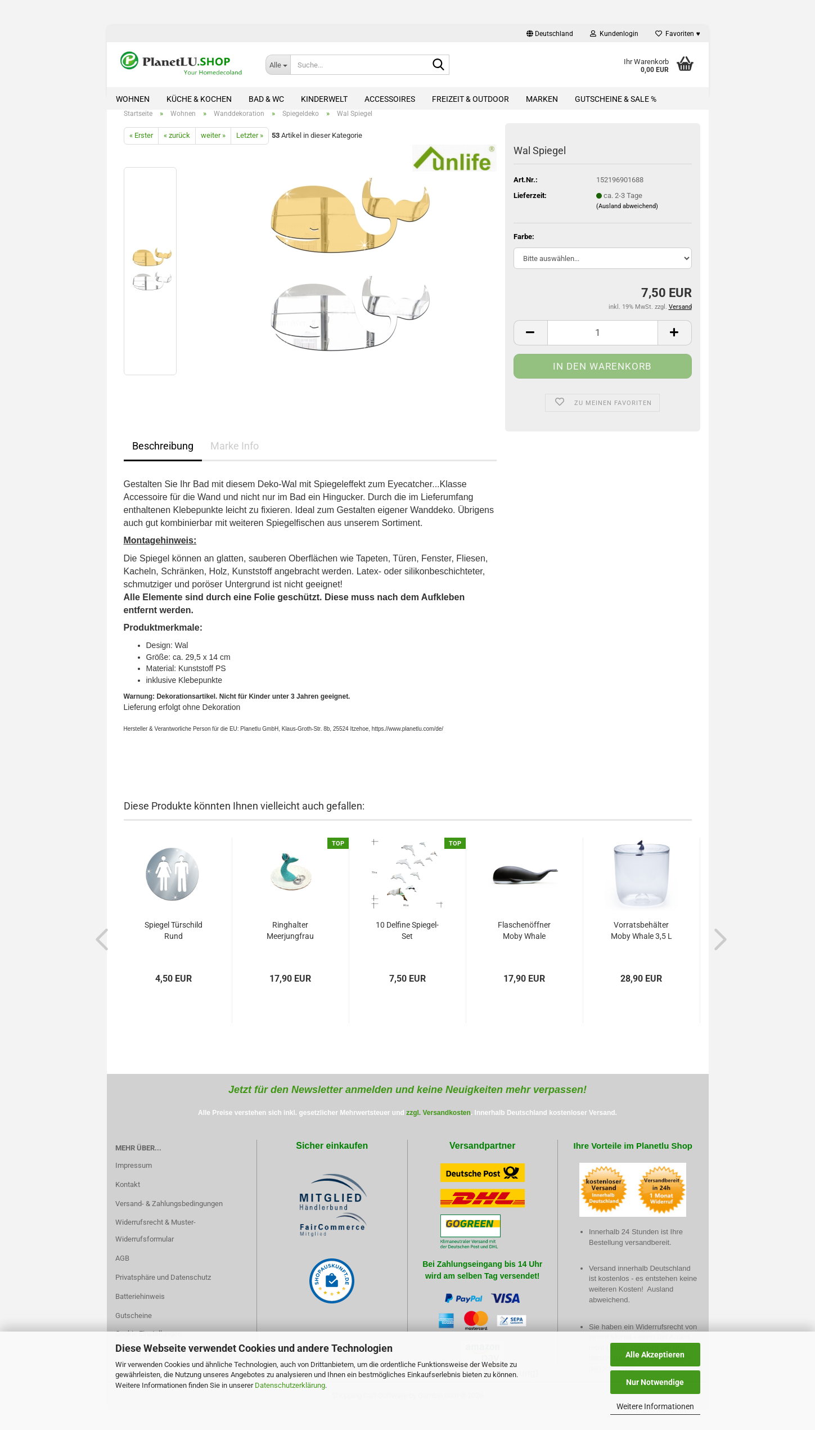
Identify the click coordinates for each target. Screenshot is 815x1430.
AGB (122, 1270)
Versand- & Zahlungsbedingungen (169, 1216)
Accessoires (389, 99)
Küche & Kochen (199, 99)
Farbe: (524, 249)
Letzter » (249, 148)
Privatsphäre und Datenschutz (163, 1289)
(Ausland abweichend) (627, 219)
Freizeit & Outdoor (470, 99)
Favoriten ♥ (677, 34)
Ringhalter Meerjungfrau (290, 943)
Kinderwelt (324, 99)
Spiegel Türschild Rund (173, 943)
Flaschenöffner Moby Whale (524, 943)
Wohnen (133, 99)
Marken (542, 99)
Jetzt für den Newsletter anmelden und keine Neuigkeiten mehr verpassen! (407, 1102)
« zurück (177, 148)
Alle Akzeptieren (655, 1354)
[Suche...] (277, 65)
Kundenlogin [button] (614, 34)
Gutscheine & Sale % (615, 99)
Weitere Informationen (655, 1406)
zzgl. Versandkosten (438, 1125)
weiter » (213, 148)
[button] (550, 33)
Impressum (133, 1177)
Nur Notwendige (655, 1382)
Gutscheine (133, 1328)
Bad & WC (266, 99)
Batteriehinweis (140, 1309)
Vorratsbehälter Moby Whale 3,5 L (641, 943)
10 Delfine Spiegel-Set (407, 943)
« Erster (141, 148)
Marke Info (234, 458)
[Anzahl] (602, 345)
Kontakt (127, 1197)
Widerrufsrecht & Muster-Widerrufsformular (155, 1243)
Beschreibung (162, 458)
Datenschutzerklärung (290, 1385)
